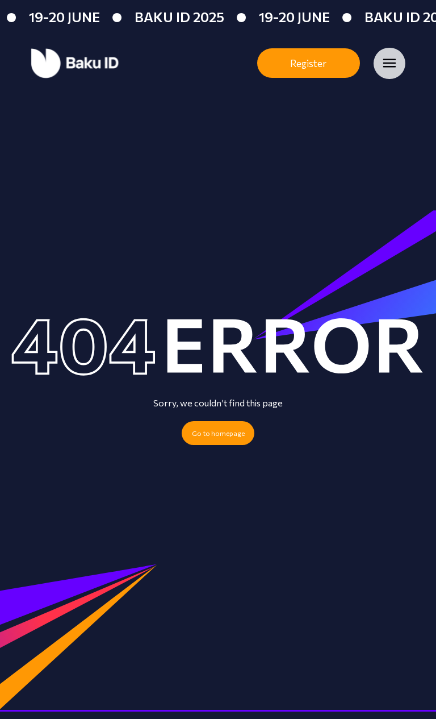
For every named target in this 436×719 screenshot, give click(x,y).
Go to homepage (218, 433)
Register (308, 63)
